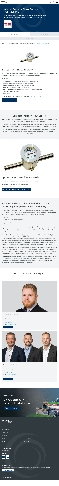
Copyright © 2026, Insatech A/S (8, 475)
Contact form (5, 450)
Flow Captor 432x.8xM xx (42, 43)
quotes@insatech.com (11, 374)
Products (8, 43)
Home (3, 43)
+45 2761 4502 (8, 322)
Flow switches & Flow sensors (27, 43)
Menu (57, 2)
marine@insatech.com (35, 96)
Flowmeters (15, 43)
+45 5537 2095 (8, 372)
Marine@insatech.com (11, 324)
